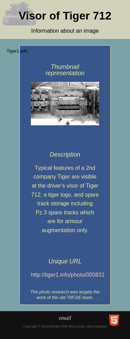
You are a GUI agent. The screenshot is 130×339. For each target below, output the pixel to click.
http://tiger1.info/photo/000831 (68, 275)
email (65, 318)
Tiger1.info (17, 51)
